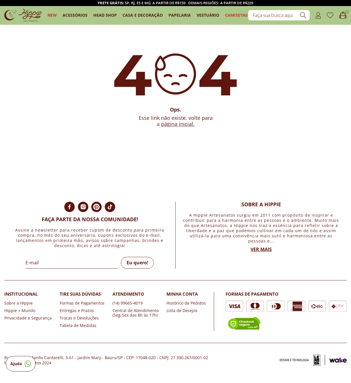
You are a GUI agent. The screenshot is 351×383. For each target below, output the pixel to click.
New (52, 15)
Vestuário (208, 15)
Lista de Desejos (181, 310)
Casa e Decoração (143, 15)
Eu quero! (137, 262)
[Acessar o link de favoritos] (330, 15)
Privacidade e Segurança (28, 318)
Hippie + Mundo (19, 310)
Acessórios (75, 15)
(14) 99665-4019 (128, 303)
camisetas (236, 15)
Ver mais (261, 249)
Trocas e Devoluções (79, 318)
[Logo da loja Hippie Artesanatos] (23, 15)
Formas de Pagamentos (82, 303)
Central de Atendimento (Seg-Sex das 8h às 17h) (136, 313)
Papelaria (179, 15)
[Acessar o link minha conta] (318, 15)
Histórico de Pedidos (186, 303)
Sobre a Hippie (18, 303)
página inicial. (178, 123)
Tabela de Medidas (78, 325)
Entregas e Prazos (77, 310)
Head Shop (105, 15)
